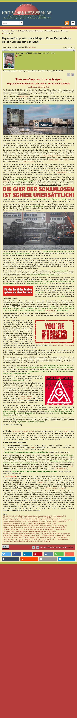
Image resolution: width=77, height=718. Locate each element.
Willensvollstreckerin (32, 541)
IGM (34, 524)
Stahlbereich (66, 535)
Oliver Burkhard (8, 531)
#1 (74, 50)
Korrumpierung (8, 527)
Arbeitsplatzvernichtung (11, 518)
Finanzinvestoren (45, 522)
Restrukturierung (17, 535)
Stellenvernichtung (42, 537)
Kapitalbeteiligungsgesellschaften (14, 526)
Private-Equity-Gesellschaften (13, 533)
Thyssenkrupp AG (9, 539)
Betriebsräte (21, 520)
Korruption (17, 527)
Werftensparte (8, 541)
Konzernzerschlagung (59, 526)
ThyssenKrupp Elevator (52, 156)
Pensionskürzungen (21, 531)
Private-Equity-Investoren (32, 533)
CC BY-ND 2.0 (61, 469)
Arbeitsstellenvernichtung (28, 518)
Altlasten (20, 516)
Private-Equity (50, 310)
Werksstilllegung (19, 541)
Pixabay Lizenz (51, 488)
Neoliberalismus (60, 529)
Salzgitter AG (35, 535)
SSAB (59, 535)
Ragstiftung (7, 535)
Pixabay (41, 482)
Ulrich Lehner (26, 398)
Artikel (67, 431)
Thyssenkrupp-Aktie (23, 539)
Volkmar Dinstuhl (63, 539)
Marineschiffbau (60, 527)
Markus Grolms (8, 529)
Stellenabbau (16, 537)
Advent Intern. (54, 160)
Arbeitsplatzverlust (59, 516)
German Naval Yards (59, 522)
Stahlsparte (7, 537)
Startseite (5, 31)
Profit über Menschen (62, 533)
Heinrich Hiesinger (27, 396)
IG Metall (29, 524)
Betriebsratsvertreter (33, 520)
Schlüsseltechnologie (48, 535)
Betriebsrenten (46, 520)
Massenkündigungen (47, 529)
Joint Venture (62, 172)
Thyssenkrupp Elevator (38, 539)
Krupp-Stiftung (38, 527)
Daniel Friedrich (32, 522)
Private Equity (51, 531)
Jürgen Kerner (51, 524)
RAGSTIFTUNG (29, 161)
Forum (13, 31)
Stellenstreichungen (28, 537)
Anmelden (32, 47)
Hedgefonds (7, 524)
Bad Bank (50, 518)
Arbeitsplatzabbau (30, 516)
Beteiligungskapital (9, 520)
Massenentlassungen (31, 529)
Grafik (63, 488)
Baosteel (57, 518)
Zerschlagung (45, 541)
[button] (6, 554)
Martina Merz (24, 97)
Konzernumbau (45, 526)
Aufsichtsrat (42, 518)
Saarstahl (27, 535)
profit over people (48, 533)
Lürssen (6, 181)
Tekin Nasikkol (62, 537)
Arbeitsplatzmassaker (45, 516)
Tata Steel (53, 537)
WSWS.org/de (28, 431)
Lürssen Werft (49, 527)
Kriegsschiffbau (27, 527)
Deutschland (8, 33)
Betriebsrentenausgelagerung (62, 520)
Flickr (33, 447)
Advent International (10, 516)
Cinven (67, 160)
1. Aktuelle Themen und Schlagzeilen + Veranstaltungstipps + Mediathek (43, 31)
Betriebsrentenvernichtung (12, 522)
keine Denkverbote (33, 526)
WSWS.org (17, 431)
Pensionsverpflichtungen (37, 531)
